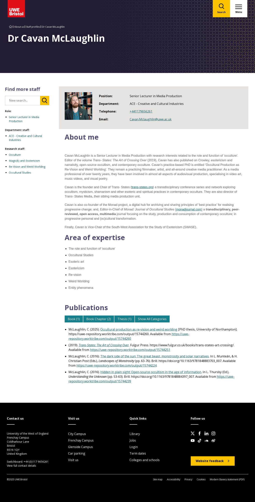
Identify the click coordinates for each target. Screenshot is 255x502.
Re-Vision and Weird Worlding (27, 166)
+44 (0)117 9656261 (36, 461)
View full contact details (21, 465)
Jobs (133, 440)
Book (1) (74, 319)
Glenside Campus (80, 447)
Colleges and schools (145, 460)
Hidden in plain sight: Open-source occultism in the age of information (150, 372)
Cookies (201, 479)
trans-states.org (142, 187)
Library (135, 434)
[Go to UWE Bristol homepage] (10, 26)
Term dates (138, 453)
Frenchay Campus (81, 440)
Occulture (15, 155)
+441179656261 (141, 111)
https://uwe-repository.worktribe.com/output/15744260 (128, 336)
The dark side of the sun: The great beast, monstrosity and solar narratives (154, 356)
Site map (158, 479)
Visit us (73, 460)
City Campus (77, 434)
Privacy (188, 479)
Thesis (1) (124, 319)
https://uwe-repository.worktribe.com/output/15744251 (130, 350)
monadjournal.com (188, 209)
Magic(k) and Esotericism (24, 160)
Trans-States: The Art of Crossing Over (104, 345)
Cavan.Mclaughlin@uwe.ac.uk (151, 119)
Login (134, 447)
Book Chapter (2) (98, 319)
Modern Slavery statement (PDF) (227, 479)
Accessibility (173, 479)
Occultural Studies (20, 172)
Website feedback (210, 461)
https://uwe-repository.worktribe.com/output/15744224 (116, 365)
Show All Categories (152, 319)
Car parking (76, 453)
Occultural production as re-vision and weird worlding (138, 329)
